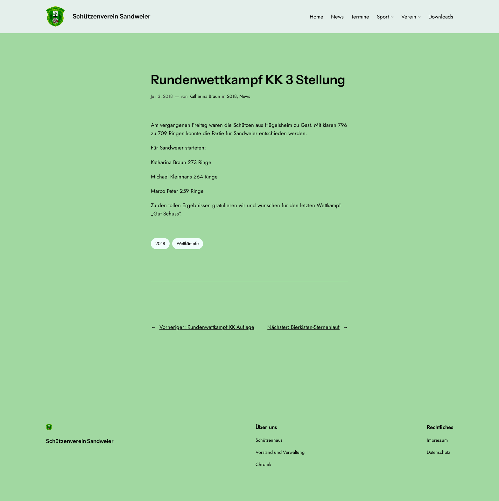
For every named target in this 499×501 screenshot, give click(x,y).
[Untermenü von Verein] (419, 16)
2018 (232, 96)
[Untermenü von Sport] (392, 16)
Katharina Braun (204, 96)
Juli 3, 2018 (162, 96)
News (244, 96)
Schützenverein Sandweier (111, 16)
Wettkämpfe (188, 243)
